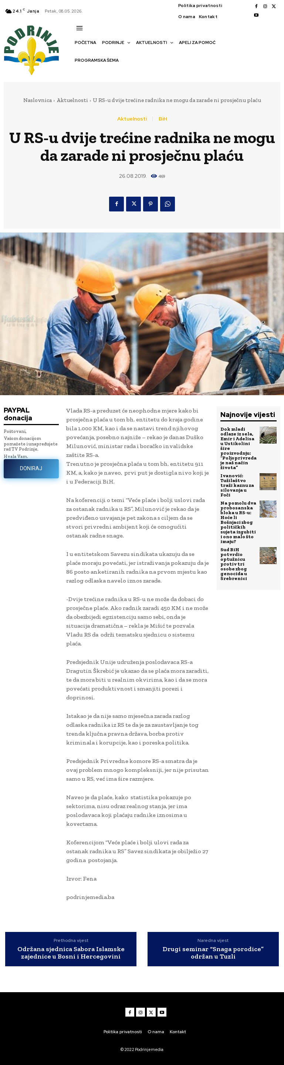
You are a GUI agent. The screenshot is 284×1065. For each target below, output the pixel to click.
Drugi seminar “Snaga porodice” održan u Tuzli (213, 953)
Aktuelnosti (72, 100)
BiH (163, 118)
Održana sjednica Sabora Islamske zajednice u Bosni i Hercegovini (71, 953)
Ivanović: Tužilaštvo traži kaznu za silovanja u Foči (237, 485)
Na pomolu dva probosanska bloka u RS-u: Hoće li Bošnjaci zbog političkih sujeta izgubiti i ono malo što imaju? (238, 522)
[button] (78, 73)
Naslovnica (37, 100)
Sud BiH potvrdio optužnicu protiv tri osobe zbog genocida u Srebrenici (233, 564)
